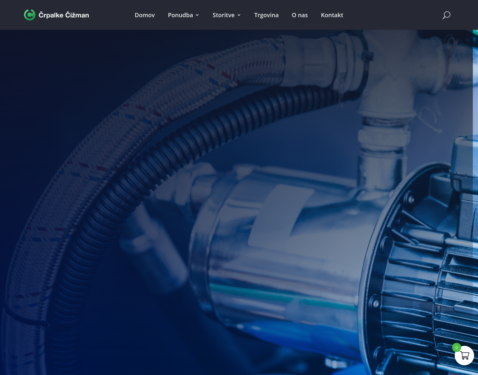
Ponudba (180, 15)
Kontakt (332, 15)
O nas (300, 15)
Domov (145, 15)
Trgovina (266, 15)
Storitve (224, 15)
